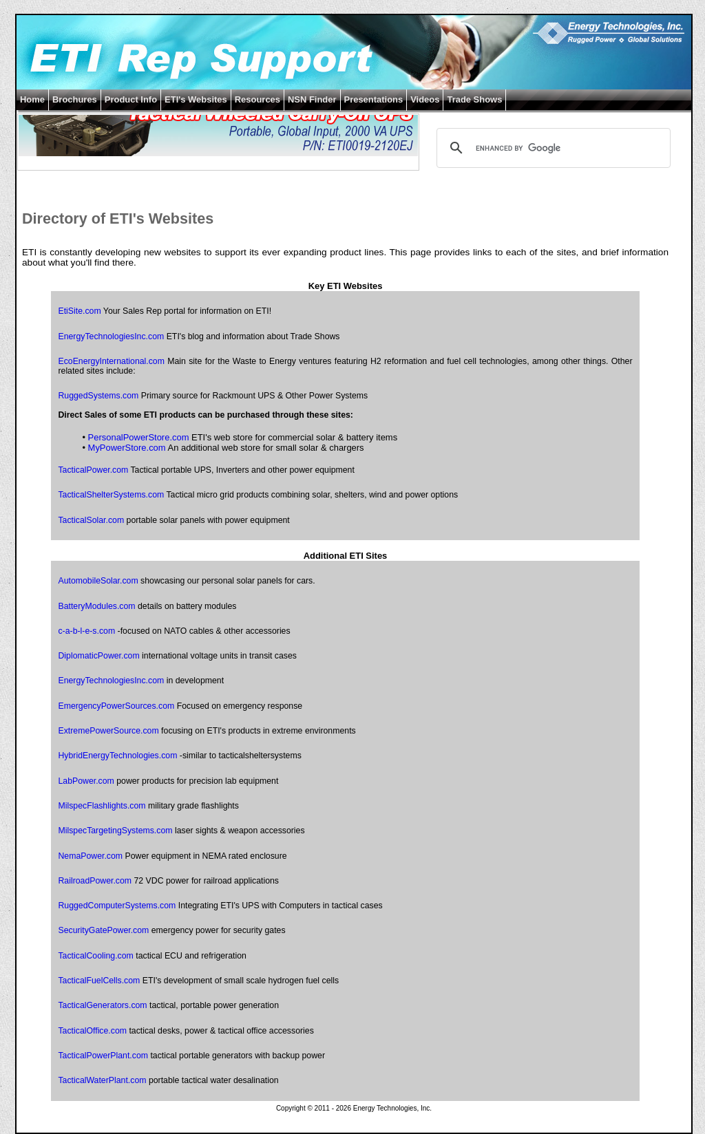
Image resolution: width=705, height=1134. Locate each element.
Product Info (131, 99)
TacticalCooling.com (95, 956)
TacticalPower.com (93, 470)
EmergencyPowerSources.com (116, 706)
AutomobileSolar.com (98, 581)
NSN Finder (312, 99)
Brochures (74, 99)
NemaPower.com (90, 856)
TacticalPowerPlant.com (103, 1055)
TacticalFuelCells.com (99, 980)
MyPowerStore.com (127, 447)
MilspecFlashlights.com (101, 806)
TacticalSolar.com (91, 520)
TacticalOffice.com (92, 1031)
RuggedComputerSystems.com (117, 905)
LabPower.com (86, 781)
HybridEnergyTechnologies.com (117, 755)
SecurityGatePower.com (103, 930)
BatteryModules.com (96, 606)
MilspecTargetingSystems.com (115, 830)
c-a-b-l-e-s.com (86, 631)
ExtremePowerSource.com (108, 731)
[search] (551, 148)
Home (32, 99)
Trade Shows (474, 99)
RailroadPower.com (94, 881)
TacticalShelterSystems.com (111, 495)
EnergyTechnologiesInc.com (111, 336)
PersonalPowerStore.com (138, 437)
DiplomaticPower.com (98, 656)
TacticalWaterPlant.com (102, 1080)
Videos (424, 99)
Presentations (373, 99)
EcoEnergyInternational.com (111, 361)
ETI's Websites (196, 99)
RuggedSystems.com (98, 395)
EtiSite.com (79, 311)
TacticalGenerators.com (102, 1005)
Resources (257, 99)
